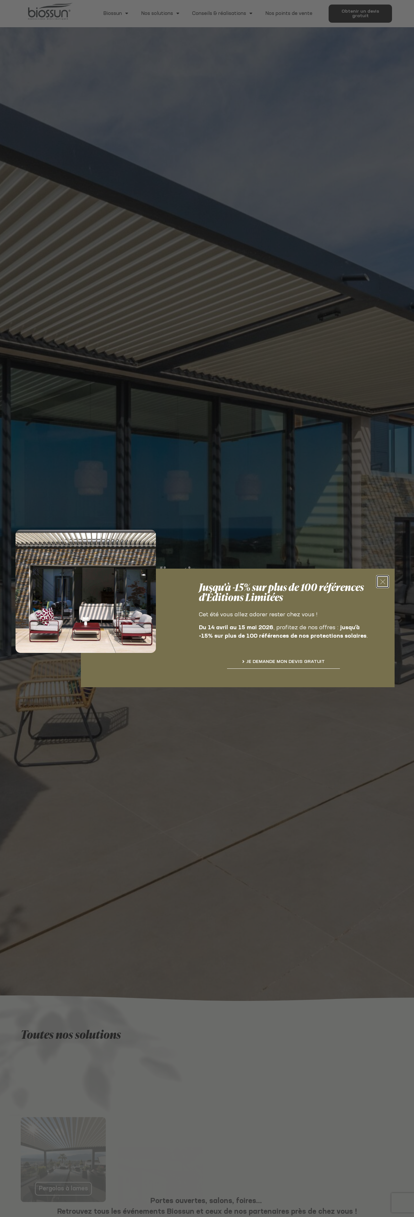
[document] (207, 608)
